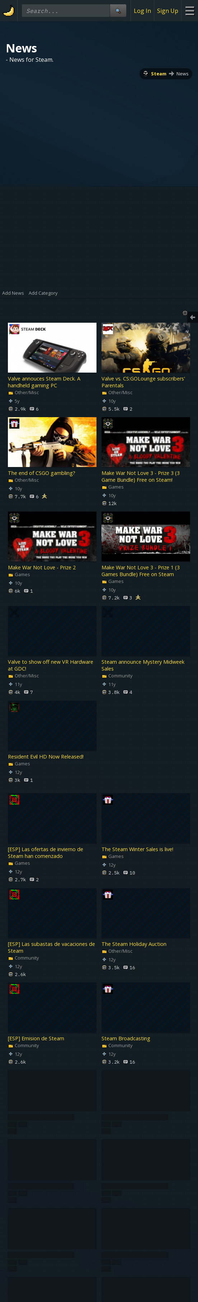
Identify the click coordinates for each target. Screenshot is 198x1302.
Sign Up (167, 11)
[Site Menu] (189, 10)
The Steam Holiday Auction (134, 944)
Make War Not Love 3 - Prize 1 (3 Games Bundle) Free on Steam (141, 571)
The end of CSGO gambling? (41, 473)
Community (117, 676)
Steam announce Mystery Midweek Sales (143, 665)
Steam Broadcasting (126, 1038)
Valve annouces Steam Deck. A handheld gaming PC (44, 382)
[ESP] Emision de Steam (36, 1038)
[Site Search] (118, 10)
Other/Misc (23, 392)
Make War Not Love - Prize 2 (42, 567)
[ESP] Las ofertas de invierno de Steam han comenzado (45, 853)
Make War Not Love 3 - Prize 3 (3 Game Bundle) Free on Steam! (141, 476)
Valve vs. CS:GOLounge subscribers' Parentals (143, 382)
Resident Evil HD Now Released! (46, 756)
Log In (142, 11)
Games (113, 487)
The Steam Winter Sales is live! (137, 849)
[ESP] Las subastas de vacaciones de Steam (51, 947)
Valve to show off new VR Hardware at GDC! (50, 665)
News (182, 73)
